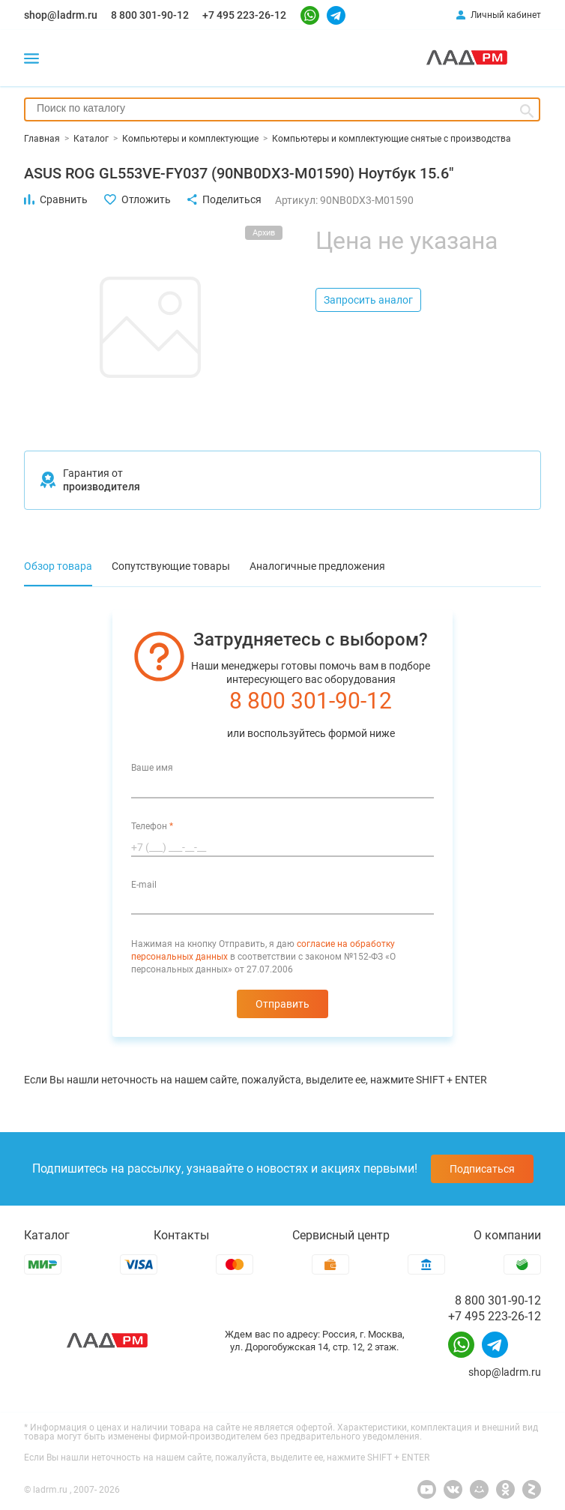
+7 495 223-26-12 (244, 15)
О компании (507, 1235)
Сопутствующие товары (171, 566)
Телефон (152, 826)
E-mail (144, 884)
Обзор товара (58, 566)
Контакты (181, 1235)
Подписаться (482, 1169)
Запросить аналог (368, 300)
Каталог (47, 1235)
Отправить (282, 1004)
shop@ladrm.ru (60, 15)
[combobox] (282, 109)
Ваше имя (152, 767)
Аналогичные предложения (317, 566)
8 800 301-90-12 (150, 15)
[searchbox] (282, 108)
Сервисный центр (341, 1235)
